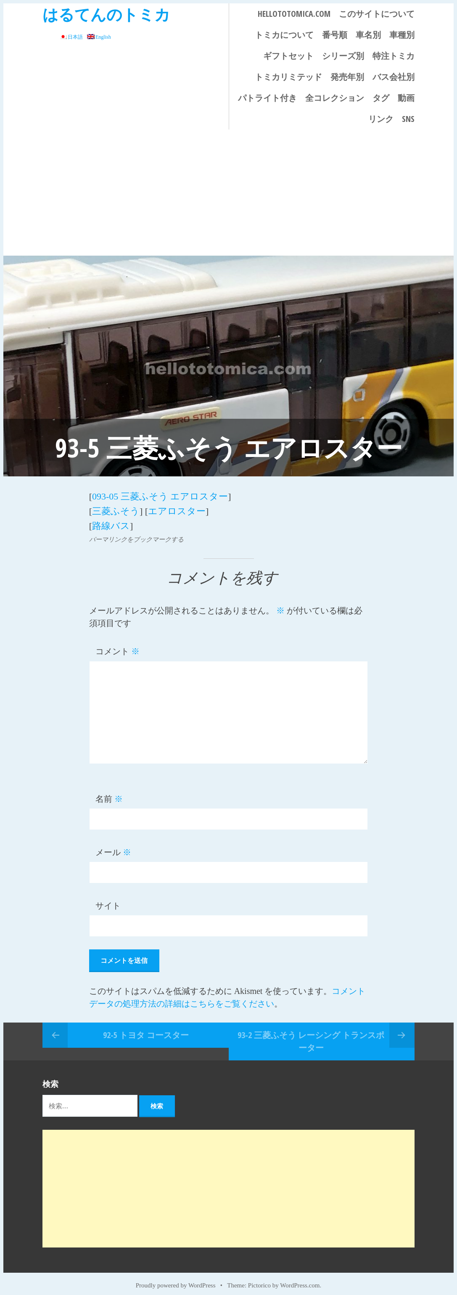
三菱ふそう (116, 507)
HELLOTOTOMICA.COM (294, 13)
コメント (117, 645)
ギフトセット (288, 55)
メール (113, 846)
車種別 (402, 34)
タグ (380, 97)
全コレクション (334, 97)
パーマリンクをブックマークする (136, 533)
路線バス (111, 520)
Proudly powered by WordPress (176, 1279)
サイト (108, 899)
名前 (109, 792)
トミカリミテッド (288, 76)
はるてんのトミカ (106, 14)
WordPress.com (300, 1279)
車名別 (368, 34)
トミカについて (284, 34)
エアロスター (177, 507)
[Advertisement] (228, 192)
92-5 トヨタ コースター (146, 1028)
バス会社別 (393, 76)
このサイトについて (377, 13)
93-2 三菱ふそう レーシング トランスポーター (311, 1035)
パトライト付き (267, 97)
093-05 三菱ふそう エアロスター (160, 495)
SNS (408, 118)
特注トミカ (393, 55)
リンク (381, 118)
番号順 (334, 34)
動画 (406, 97)
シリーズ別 (343, 55)
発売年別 (347, 76)
